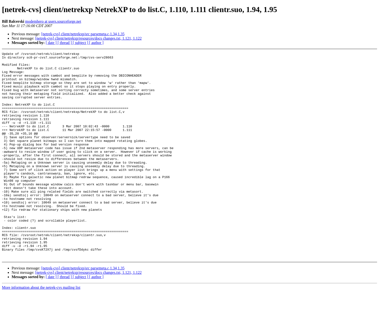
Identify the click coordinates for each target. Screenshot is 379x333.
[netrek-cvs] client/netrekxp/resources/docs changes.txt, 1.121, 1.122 (88, 38)
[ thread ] (65, 43)
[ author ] (96, 43)
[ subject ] (81, 43)
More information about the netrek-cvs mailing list (41, 329)
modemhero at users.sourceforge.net (53, 21)
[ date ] (52, 43)
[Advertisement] (336, 64)
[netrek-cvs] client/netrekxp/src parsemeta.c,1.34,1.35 (82, 34)
